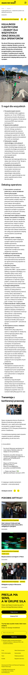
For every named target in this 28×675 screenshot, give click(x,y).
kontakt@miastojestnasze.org (8, 669)
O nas (2, 650)
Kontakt (3, 658)
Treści (2, 8)
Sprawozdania (18, 653)
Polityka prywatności (19, 656)
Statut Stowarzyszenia (20, 650)
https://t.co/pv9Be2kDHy (10, 466)
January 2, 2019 (20, 473)
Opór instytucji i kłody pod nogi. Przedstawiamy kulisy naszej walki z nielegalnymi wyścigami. (12, 524)
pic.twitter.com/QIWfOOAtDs (12, 468)
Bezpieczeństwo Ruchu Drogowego (10, 19)
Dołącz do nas (14, 612)
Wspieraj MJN (14, 616)
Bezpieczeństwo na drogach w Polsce (12, 557)
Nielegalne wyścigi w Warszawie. (11, 584)
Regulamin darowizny (19, 658)
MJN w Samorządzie (6, 653)
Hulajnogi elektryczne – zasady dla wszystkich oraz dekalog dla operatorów (12, 11)
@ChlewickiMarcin (8, 465)
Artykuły (9, 8)
